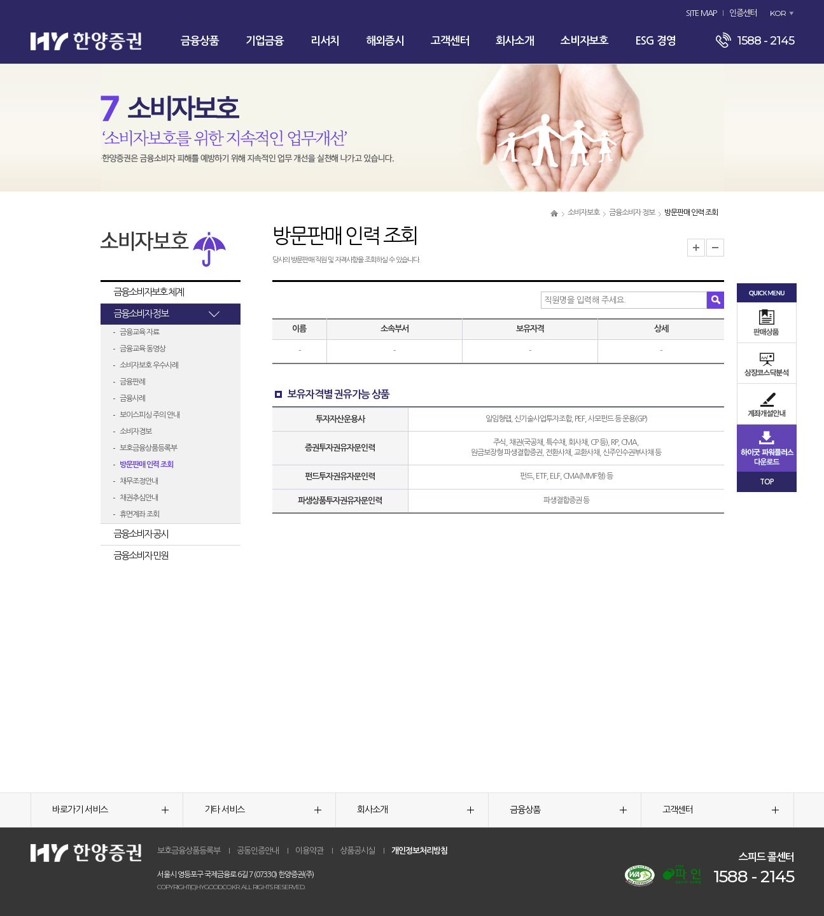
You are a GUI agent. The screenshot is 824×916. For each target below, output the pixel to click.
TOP (767, 482)
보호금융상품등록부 (148, 448)
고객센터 (450, 41)
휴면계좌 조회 (139, 514)
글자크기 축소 (715, 248)
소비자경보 (135, 431)
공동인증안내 (258, 851)
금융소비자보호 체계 (148, 292)
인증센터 (743, 13)
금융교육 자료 (139, 332)
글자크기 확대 (696, 248)
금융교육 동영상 (142, 349)
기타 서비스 (262, 809)
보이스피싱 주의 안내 (149, 415)
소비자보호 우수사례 (149, 365)
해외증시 (385, 41)
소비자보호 (584, 41)
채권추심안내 (139, 498)
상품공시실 (357, 851)
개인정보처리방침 (419, 851)
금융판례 (132, 382)
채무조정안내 (139, 481)
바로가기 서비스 (110, 809)
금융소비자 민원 (140, 555)
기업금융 (265, 41)
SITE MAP (701, 13)
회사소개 (515, 41)
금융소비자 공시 (140, 534)
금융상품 (200, 41)
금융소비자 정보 (632, 212)
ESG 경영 (655, 41)
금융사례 (132, 398)
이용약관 (309, 851)
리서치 (325, 41)
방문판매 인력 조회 (146, 465)
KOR (778, 13)
